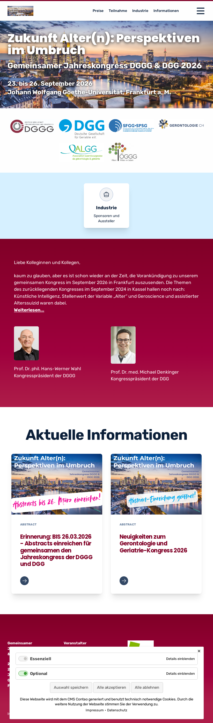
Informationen (166, 11)
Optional (38, 673)
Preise (98, 11)
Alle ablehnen (147, 687)
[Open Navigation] (200, 11)
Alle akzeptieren (111, 687)
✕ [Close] (199, 651)
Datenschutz (117, 710)
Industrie (140, 11)
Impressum (95, 710)
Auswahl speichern (71, 687)
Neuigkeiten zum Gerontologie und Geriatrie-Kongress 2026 (153, 544)
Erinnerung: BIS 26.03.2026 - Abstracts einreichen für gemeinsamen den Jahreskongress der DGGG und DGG (56, 550)
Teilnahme (118, 11)
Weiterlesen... (29, 310)
